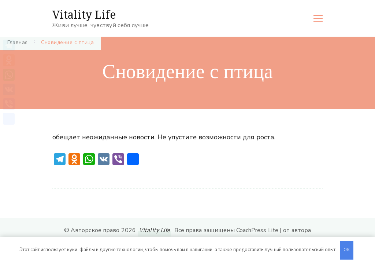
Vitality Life (84, 14)
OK (347, 250)
